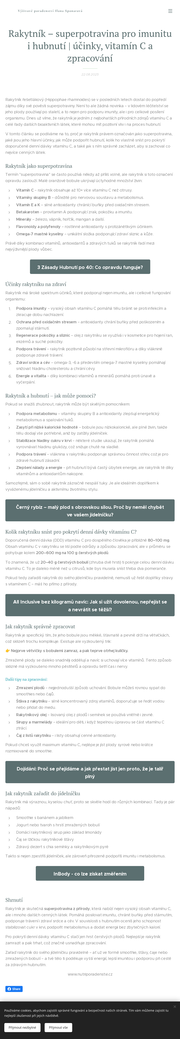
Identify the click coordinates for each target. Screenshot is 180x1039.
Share (14, 989)
